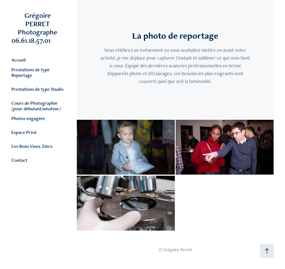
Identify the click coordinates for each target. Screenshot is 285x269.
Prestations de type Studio (37, 89)
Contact (19, 160)
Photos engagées (28, 118)
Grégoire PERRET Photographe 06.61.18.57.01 (41, 28)
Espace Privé (23, 132)
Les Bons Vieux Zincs (31, 146)
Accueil (18, 60)
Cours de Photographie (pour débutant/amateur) (36, 106)
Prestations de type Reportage (30, 72)
